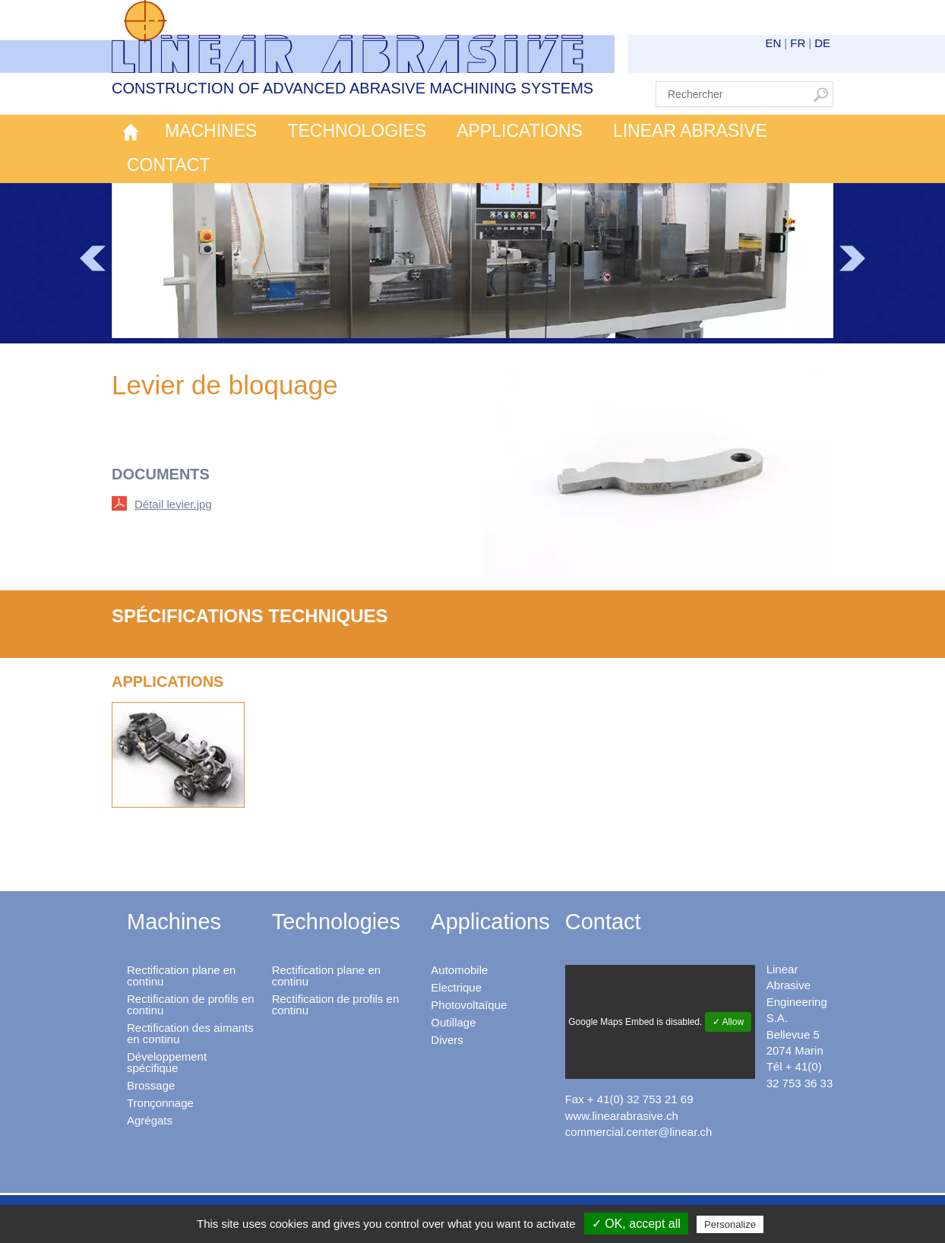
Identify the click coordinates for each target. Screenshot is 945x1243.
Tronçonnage (160, 1102)
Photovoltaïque (469, 1004)
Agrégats (149, 1120)
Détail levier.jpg (173, 504)
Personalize (730, 1224)
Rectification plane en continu (181, 975)
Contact (168, 165)
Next (852, 258)
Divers (447, 1039)
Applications (520, 131)
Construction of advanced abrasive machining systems (352, 88)
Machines (211, 131)
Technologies (356, 131)
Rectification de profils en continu (190, 1004)
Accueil (131, 132)
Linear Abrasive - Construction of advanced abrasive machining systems (363, 36)
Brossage (151, 1085)
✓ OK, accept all (636, 1223)
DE (822, 42)
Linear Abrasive (690, 131)
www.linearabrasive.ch (621, 1115)
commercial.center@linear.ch (639, 1131)
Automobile (459, 969)
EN (774, 42)
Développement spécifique (167, 1062)
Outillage (453, 1022)
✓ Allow (728, 1022)
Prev (93, 258)
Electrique (456, 987)
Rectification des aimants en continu (190, 1033)
